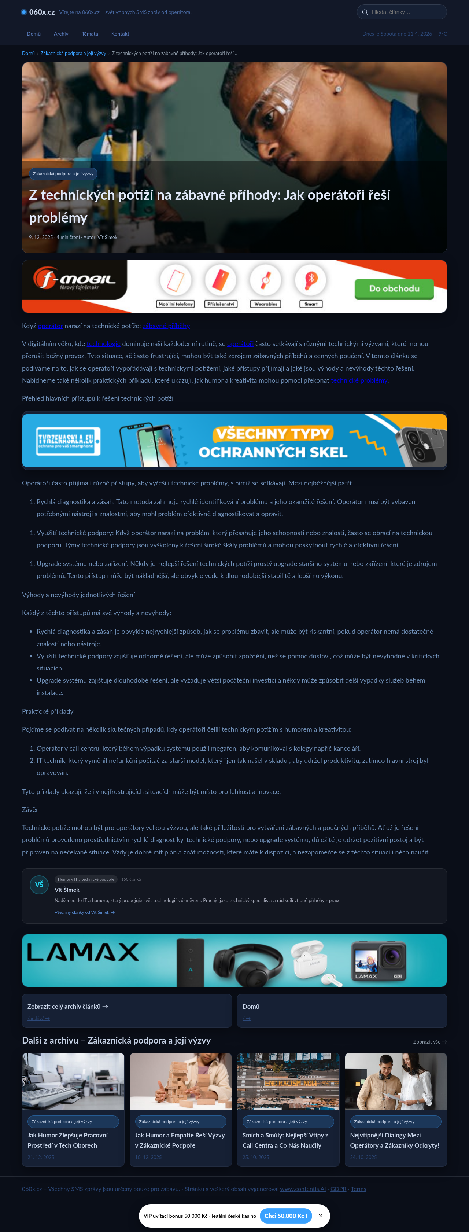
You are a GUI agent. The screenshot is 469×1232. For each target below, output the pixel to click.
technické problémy (359, 380)
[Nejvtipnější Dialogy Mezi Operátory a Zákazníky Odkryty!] (396, 1109)
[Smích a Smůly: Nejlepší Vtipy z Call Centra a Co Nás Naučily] (288, 1109)
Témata (90, 33)
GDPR (338, 1188)
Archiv (61, 33)
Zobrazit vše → (430, 1041)
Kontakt (120, 33)
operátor (50, 325)
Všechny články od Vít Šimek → (85, 912)
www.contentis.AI (303, 1188)
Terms (358, 1188)
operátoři (240, 343)
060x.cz (42, 11)
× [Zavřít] (321, 1216)
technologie (104, 343)
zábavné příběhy (166, 325)
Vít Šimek (67, 889)
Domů (34, 33)
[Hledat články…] (406, 11)
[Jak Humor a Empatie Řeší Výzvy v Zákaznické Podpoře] (181, 1109)
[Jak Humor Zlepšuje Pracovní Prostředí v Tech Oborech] (73, 1109)
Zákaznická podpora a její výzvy (73, 53)
